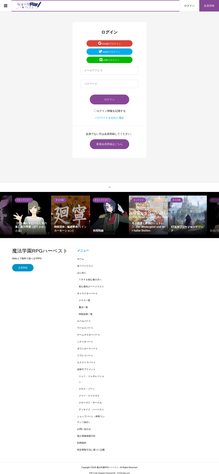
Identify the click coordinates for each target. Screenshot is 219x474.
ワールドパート (85, 328)
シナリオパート (85, 341)
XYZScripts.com (123, 473)
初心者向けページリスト (91, 286)
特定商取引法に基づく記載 (91, 449)
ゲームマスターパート (88, 334)
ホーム (80, 259)
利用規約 (81, 442)
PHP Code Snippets (97, 473)
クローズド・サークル (90, 402)
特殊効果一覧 (86, 314)
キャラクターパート (87, 293)
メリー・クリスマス (89, 395)
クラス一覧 (84, 300)
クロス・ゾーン (87, 388)
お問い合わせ (84, 429)
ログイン (189, 5)
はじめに (81, 272)
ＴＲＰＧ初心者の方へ (90, 279)
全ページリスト (85, 266)
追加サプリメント (86, 369)
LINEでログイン (109, 60)
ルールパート (84, 321)
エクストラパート (86, 362)
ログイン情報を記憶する (110, 111)
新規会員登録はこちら (109, 144)
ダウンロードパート (87, 348)
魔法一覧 (83, 307)
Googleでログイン (109, 43)
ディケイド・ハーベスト (91, 409)
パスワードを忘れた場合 (109, 117)
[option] (31, 215)
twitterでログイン (109, 51)
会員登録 (209, 5)
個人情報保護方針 (86, 436)
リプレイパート (85, 355)
